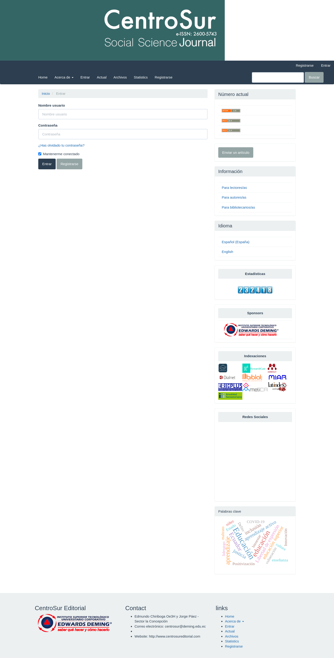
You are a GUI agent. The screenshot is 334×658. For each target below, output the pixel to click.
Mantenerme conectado (59, 154)
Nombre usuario (51, 105)
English (227, 252)
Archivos (120, 77)
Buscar (314, 77)
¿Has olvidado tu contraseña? (61, 145)
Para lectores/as (234, 188)
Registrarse (305, 65)
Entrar (326, 65)
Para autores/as (234, 197)
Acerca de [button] (64, 77)
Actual (102, 77)
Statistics (141, 77)
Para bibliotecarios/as (238, 207)
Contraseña (48, 125)
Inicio (46, 93)
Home (43, 77)
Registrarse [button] (69, 164)
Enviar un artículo (235, 152)
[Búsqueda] (278, 77)
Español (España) (235, 242)
